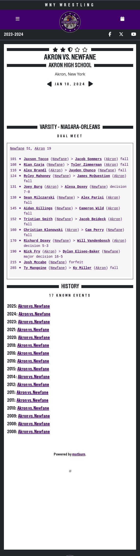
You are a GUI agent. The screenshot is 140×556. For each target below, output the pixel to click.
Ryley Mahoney (37, 176)
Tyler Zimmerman (86, 165)
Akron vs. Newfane (34, 306)
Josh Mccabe (35, 262)
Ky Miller (82, 268)
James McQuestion (93, 176)
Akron (40, 148)
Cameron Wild (91, 208)
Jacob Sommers (88, 159)
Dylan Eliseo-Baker (81, 251)
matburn (78, 454)
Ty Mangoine (35, 268)
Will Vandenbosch (93, 241)
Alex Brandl (35, 170)
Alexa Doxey (76, 187)
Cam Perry (94, 230)
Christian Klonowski (43, 230)
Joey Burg (33, 187)
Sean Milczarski (39, 197)
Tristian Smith (38, 219)
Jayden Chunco (82, 170)
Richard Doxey (37, 241)
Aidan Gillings (38, 208)
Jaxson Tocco (36, 159)
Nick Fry (32, 251)
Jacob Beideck (92, 219)
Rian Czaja (34, 165)
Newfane (17, 148)
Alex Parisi (92, 197)
